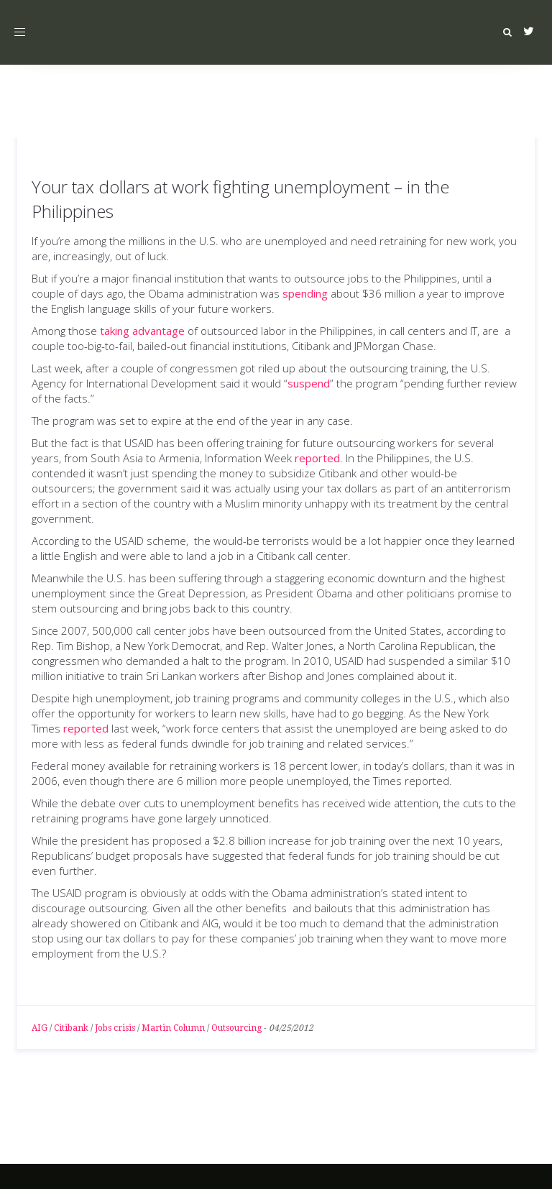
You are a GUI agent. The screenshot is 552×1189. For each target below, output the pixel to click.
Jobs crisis (115, 1028)
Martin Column (173, 1028)
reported (317, 458)
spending (305, 293)
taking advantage (142, 330)
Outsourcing (236, 1028)
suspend (309, 383)
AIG (39, 1028)
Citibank (71, 1028)
